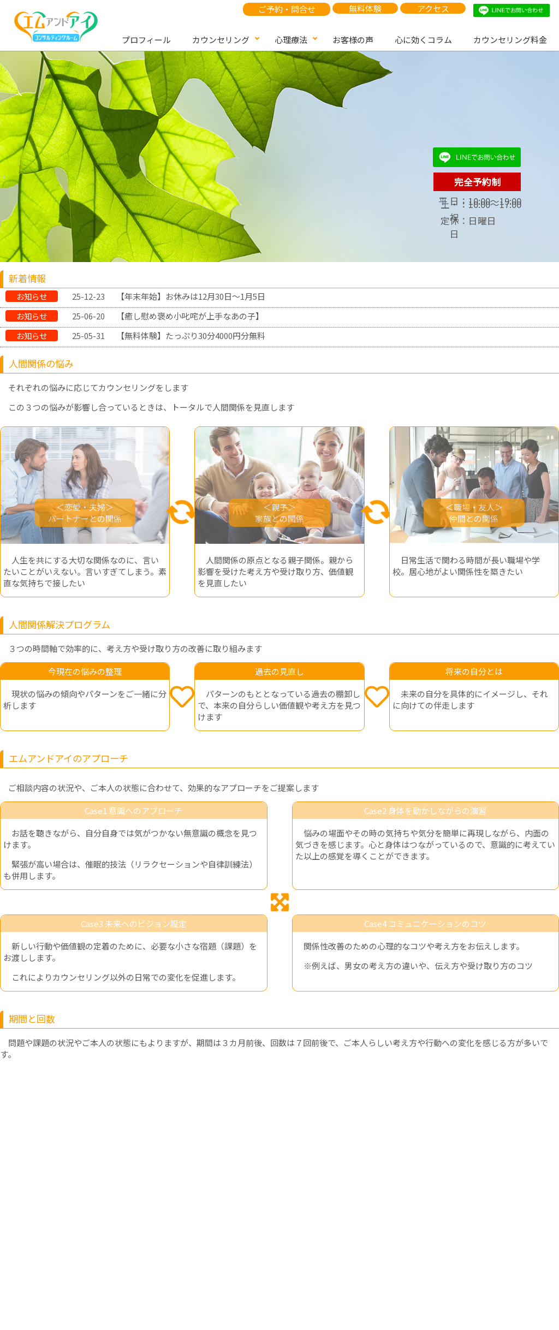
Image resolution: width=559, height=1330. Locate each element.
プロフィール (146, 39)
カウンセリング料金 (510, 39)
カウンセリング (220, 39)
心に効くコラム (423, 39)
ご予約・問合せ (287, 9)
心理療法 (291, 39)
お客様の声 (352, 39)
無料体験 (365, 8)
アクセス (433, 8)
